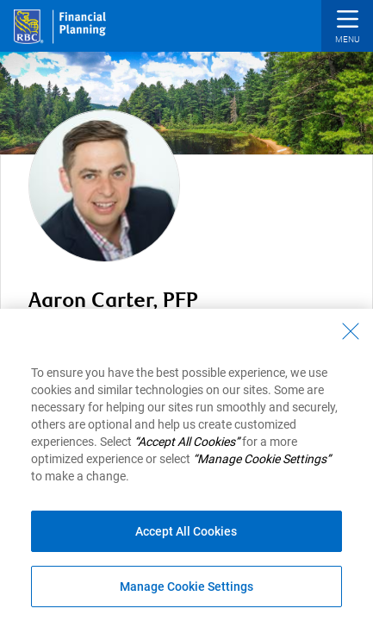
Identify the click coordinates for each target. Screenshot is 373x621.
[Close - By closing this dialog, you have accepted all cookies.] (350, 331)
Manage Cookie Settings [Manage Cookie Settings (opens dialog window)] (186, 586)
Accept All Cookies (186, 531)
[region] (186, 465)
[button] (347, 28)
